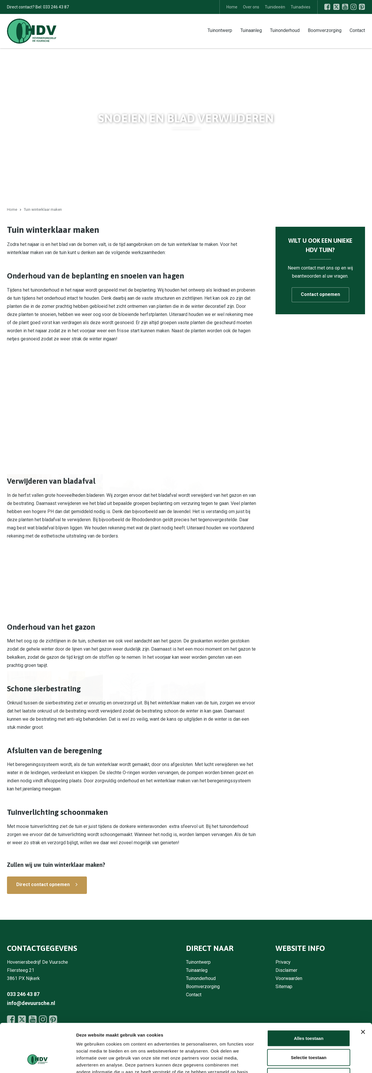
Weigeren (308, 1034)
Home (231, 7)
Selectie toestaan (309, 1015)
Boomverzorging (324, 30)
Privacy (283, 962)
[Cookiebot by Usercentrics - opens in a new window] (37, 1061)
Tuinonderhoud (285, 30)
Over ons (251, 7)
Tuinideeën (275, 7)
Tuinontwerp (220, 30)
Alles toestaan (308, 996)
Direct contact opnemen (43, 884)
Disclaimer (286, 970)
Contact (357, 30)
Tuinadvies (300, 7)
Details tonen (314, 1061)
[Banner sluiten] (363, 990)
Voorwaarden (289, 978)
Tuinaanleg (251, 30)
